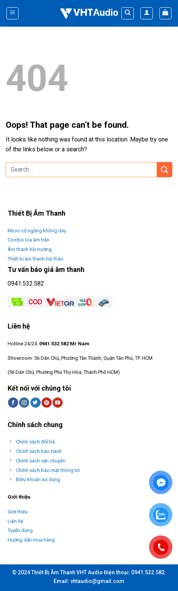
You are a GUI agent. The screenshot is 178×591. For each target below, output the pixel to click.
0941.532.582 (26, 283)
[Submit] (164, 169)
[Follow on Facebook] (13, 402)
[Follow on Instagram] (24, 402)
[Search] (127, 13)
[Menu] (12, 13)
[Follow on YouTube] (57, 402)
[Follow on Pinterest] (46, 402)
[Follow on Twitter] (35, 402)
